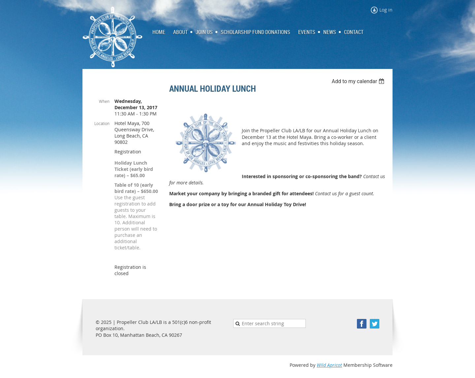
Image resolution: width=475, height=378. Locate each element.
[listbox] (359, 81)
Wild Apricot (329, 365)
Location (102, 123)
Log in (386, 10)
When (104, 101)
